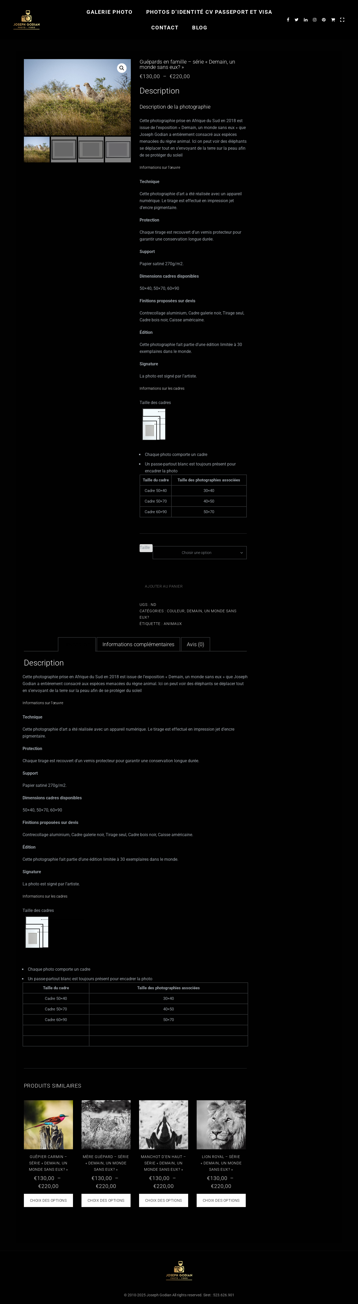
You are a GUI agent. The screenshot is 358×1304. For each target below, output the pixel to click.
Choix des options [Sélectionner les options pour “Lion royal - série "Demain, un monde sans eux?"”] (221, 1200)
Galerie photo (109, 12)
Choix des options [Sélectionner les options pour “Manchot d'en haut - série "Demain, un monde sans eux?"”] (163, 1200)
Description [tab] (77, 644)
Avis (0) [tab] (195, 644)
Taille (145, 547)
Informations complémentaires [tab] (138, 644)
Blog (200, 27)
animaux (173, 624)
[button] (122, 68)
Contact (165, 27)
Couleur (176, 611)
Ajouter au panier (164, 586)
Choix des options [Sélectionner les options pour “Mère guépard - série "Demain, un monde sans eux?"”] (106, 1200)
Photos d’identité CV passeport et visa (209, 12)
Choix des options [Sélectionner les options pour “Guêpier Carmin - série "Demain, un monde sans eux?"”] (48, 1200)
